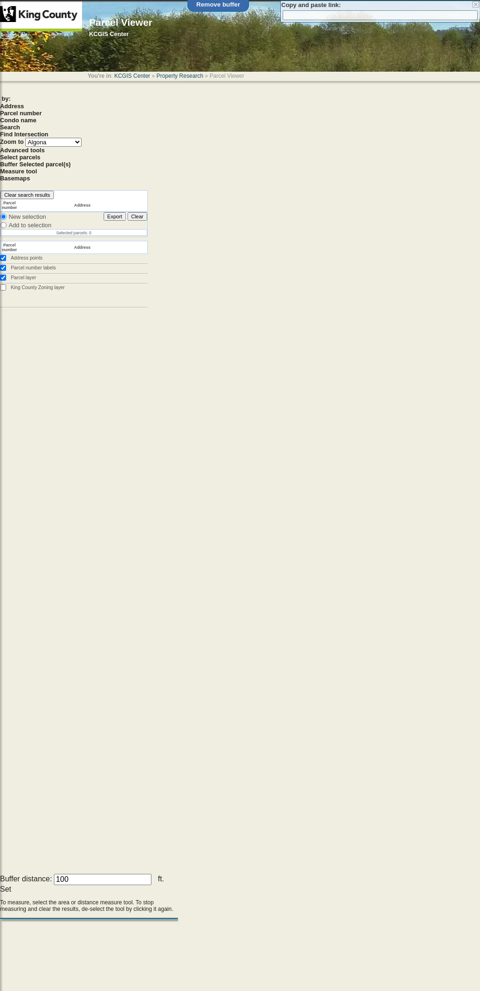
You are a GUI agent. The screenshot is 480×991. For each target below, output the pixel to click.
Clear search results (27, 195)
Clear (137, 216)
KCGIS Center (132, 76)
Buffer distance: (26, 879)
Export (114, 216)
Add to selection (29, 225)
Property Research (180, 76)
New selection (27, 216)
